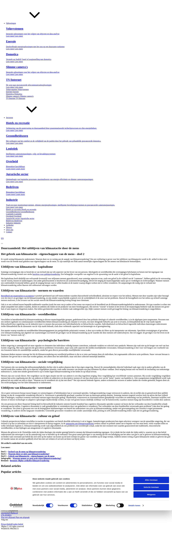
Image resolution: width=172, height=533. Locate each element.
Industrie (55, 495)
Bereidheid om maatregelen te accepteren (17, 296)
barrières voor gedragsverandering (46, 274)
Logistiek (18, 495)
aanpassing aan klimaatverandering (80, 423)
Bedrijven (34, 495)
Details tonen (134, 528)
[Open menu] (2, 243)
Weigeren (151, 517)
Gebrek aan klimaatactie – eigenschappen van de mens (31, 456)
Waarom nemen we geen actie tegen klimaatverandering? (37, 458)
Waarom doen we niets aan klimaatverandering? (28, 454)
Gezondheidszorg (8, 495)
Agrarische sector (45, 495)
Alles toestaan (151, 503)
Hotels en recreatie (8, 493)
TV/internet (5, 477)
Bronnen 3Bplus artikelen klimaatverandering (29, 461)
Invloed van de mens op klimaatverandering (27, 452)
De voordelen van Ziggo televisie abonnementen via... (22, 481)
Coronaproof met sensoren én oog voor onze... (19, 488)
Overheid (26, 495)
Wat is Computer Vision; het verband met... (18, 484)
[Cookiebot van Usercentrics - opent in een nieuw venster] (16, 528)
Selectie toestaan (151, 510)
